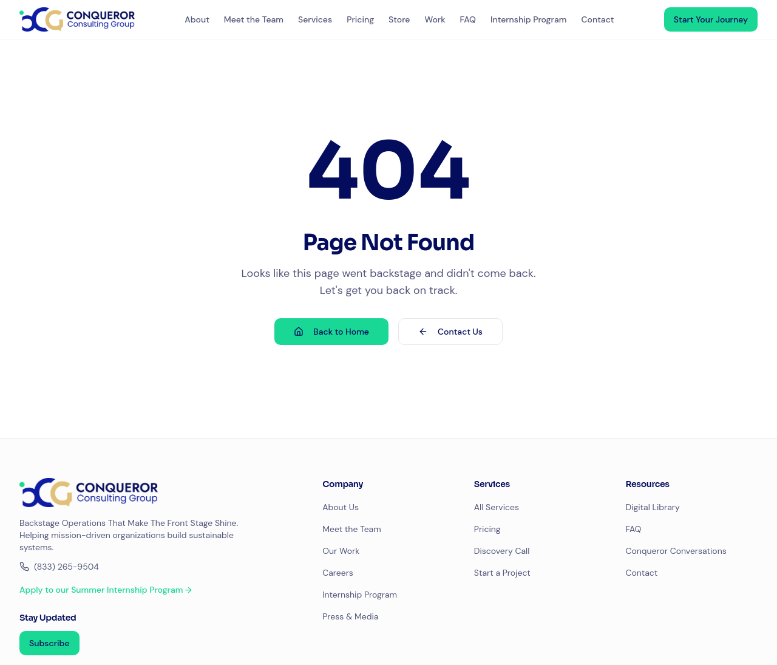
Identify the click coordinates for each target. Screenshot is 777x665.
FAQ (468, 19)
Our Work (340, 550)
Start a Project (502, 572)
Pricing (360, 19)
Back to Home (331, 331)
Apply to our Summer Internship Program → (105, 589)
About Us (340, 507)
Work (434, 19)
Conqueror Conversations (675, 550)
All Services (496, 507)
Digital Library (652, 507)
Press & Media (350, 616)
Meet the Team (253, 19)
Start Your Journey (711, 19)
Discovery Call (502, 550)
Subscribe (49, 643)
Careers (337, 572)
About (197, 19)
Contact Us (450, 331)
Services (315, 19)
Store (399, 19)
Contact (597, 19)
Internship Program (528, 19)
